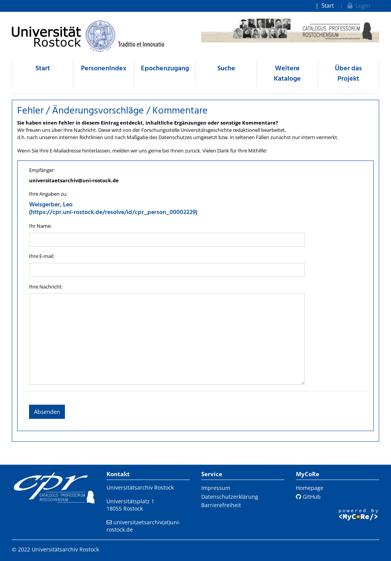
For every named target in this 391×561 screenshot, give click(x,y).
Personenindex (103, 68)
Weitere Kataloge (287, 73)
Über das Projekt (348, 73)
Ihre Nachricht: (46, 286)
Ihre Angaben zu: (48, 193)
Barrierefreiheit (221, 505)
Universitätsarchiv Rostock (140, 487)
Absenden (47, 411)
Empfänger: (42, 170)
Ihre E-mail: (41, 256)
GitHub (308, 496)
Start (328, 5)
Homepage (309, 487)
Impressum (215, 487)
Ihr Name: (40, 225)
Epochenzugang (165, 68)
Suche (226, 68)
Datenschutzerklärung (229, 496)
